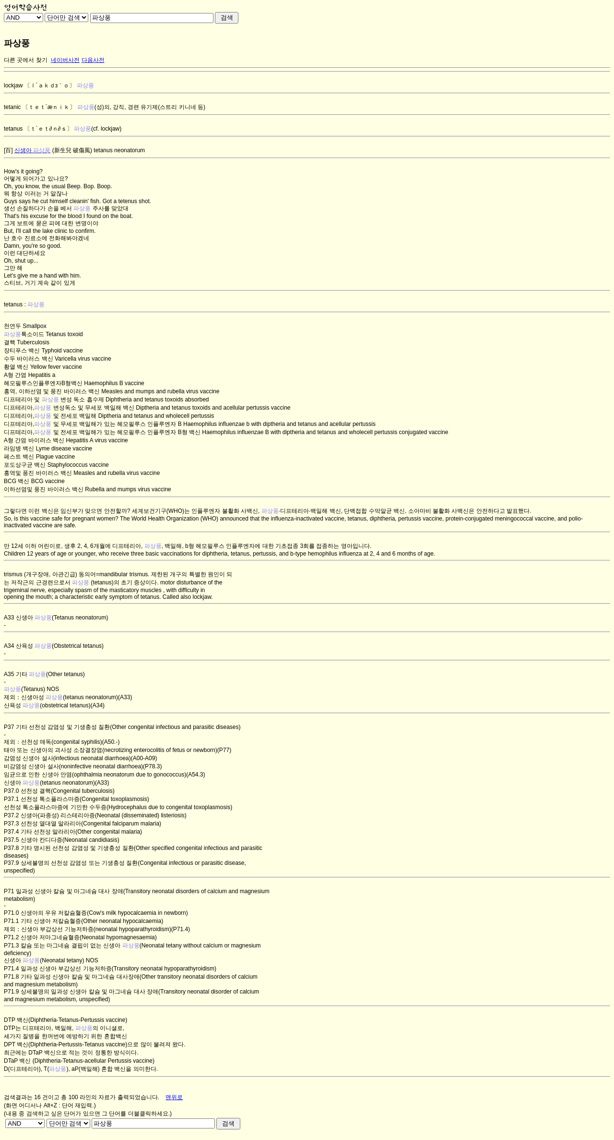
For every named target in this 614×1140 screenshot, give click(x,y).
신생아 (32, 150)
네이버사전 (65, 60)
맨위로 (174, 1097)
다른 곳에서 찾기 (25, 60)
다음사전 (93, 60)
